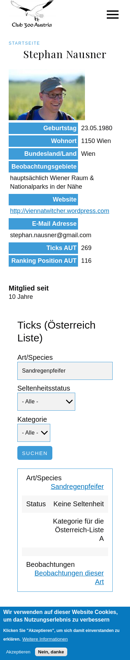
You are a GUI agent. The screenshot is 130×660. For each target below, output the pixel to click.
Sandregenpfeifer (77, 486)
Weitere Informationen (45, 642)
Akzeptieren (18, 655)
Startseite (24, 43)
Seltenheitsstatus (43, 388)
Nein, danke (51, 655)
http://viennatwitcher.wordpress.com (59, 210)
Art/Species (35, 357)
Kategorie (32, 419)
